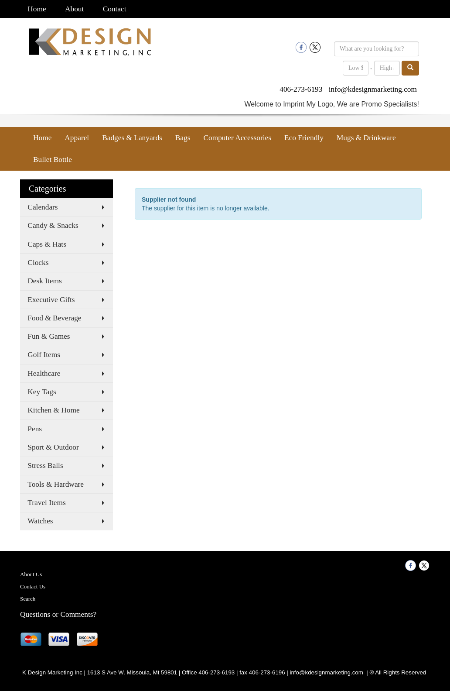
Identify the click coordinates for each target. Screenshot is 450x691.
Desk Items (44, 281)
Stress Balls (45, 465)
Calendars (42, 207)
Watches (40, 521)
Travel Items (46, 502)
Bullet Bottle (52, 159)
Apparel (77, 138)
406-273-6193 (301, 89)
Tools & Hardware (55, 484)
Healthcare (43, 373)
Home (36, 9)
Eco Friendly (304, 138)
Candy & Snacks (52, 225)
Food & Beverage (54, 318)
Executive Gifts (51, 300)
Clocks (37, 262)
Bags (183, 138)
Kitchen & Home (53, 410)
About (74, 9)
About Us (31, 574)
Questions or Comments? (58, 614)
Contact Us (32, 586)
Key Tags (41, 392)
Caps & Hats (46, 244)
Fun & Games (48, 336)
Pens (34, 429)
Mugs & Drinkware (366, 138)
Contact (114, 9)
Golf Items (43, 355)
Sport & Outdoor (52, 447)
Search (27, 598)
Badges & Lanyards (132, 138)
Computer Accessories (237, 138)
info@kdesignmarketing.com (373, 89)
